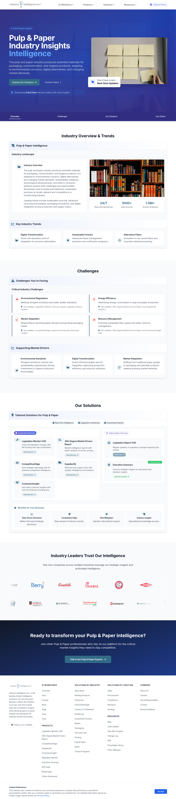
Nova (44, 705)
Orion (44, 714)
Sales (110, 691)
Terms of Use (61, 789)
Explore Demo (158, 4)
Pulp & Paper (80, 742)
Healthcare (79, 714)
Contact (143, 705)
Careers (143, 695)
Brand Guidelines (147, 709)
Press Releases (114, 750)
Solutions (109, 4)
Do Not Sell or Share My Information (85, 789)
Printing (78, 737)
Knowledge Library (116, 745)
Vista (44, 719)
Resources (130, 4)
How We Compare (115, 731)
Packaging (79, 728)
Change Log (113, 736)
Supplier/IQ (46, 748)
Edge (44, 709)
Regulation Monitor (50, 758)
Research (112, 705)
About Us (144, 691)
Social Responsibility (149, 700)
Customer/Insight (49, 753)
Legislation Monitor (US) (52, 731)
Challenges (62, 116)
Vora (44, 695)
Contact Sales (53, 82)
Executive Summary (50, 762)
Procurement (113, 695)
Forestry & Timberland (84, 709)
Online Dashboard (49, 776)
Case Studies (113, 726)
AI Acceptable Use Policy (115, 789)
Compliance (113, 700)
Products (88, 4)
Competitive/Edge (49, 744)
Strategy (111, 709)
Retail (77, 747)
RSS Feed (46, 767)
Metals (77, 723)
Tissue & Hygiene (82, 751)
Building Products (82, 695)
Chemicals (79, 700)
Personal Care (81, 733)
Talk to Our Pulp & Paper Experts (88, 659)
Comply (45, 700)
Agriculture (79, 691)
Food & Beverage (82, 705)
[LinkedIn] (22, 724)
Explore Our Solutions (24, 82)
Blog (109, 722)
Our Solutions (111, 116)
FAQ (109, 740)
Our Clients (160, 116)
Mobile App (47, 772)
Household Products (83, 719)
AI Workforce (66, 4)
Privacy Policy (46, 789)
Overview (15, 116)
